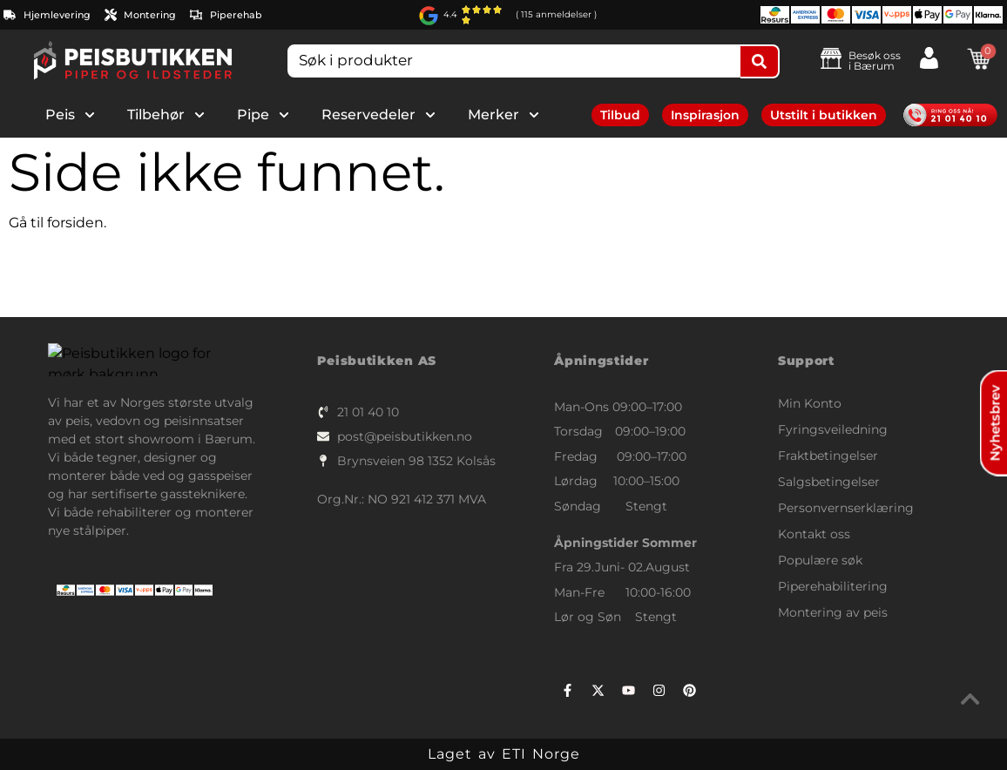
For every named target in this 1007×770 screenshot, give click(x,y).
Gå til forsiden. (57, 222)
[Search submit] (760, 61)
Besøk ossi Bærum (874, 60)
